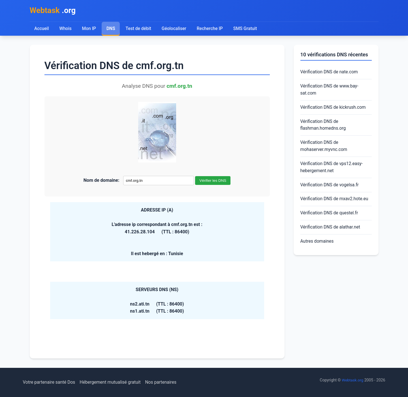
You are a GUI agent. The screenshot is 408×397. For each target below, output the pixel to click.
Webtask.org (352, 380)
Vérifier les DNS (212, 181)
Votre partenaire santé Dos (50, 382)
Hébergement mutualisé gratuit (112, 382)
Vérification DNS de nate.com (330, 72)
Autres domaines (317, 244)
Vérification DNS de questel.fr (330, 216)
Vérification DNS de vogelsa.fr (330, 187)
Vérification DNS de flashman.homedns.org (323, 126)
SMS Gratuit (247, 29)
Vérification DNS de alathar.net (331, 230)
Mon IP (89, 29)
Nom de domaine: (101, 180)
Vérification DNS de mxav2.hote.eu (335, 201)
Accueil (41, 29)
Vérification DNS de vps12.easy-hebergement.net (332, 169)
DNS (111, 29)
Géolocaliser (174, 29)
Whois (65, 29)
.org (53, 11)
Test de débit (139, 29)
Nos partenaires (164, 382)
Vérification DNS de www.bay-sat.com (330, 90)
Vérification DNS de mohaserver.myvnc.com (324, 148)
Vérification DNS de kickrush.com (334, 108)
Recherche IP (211, 29)
